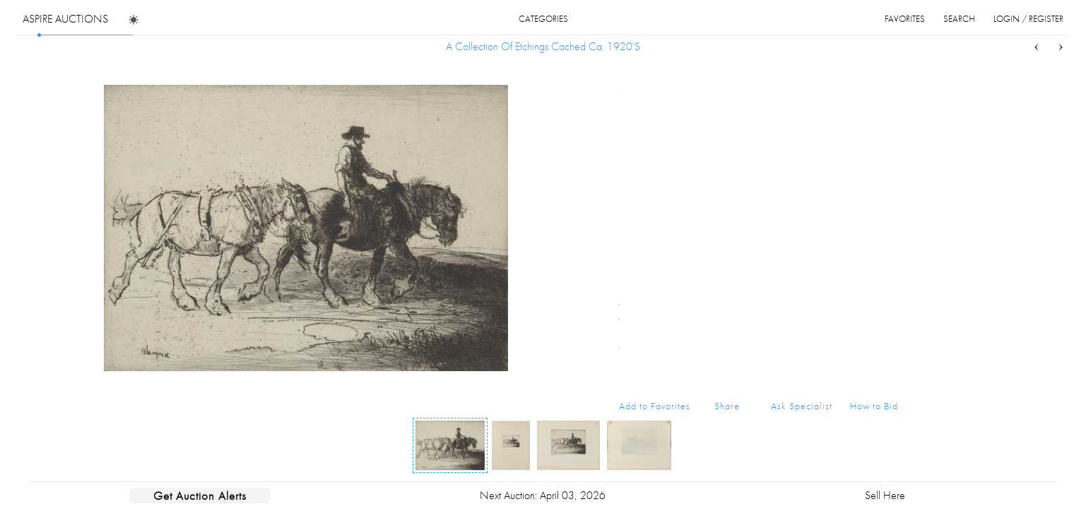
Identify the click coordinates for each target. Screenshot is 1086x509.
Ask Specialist (801, 405)
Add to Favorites (654, 405)
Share (727, 405)
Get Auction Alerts (200, 495)
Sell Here (885, 495)
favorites (905, 19)
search (959, 19)
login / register (1028, 19)
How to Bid (874, 405)
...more (887, 143)
